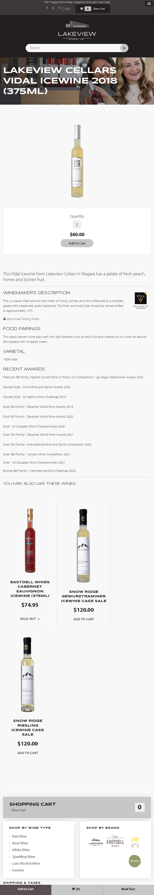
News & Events (77, 809)
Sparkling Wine (23, 727)
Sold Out (25, 623)
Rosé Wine (20, 713)
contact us (104, 761)
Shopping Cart (81, 8)
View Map (104, 2)
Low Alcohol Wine (26, 734)
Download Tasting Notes (21, 319)
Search (124, 48)
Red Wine (19, 707)
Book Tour (128, 889)
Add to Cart (26, 889)
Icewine (18, 740)
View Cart (99, 8)
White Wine (21, 720)
